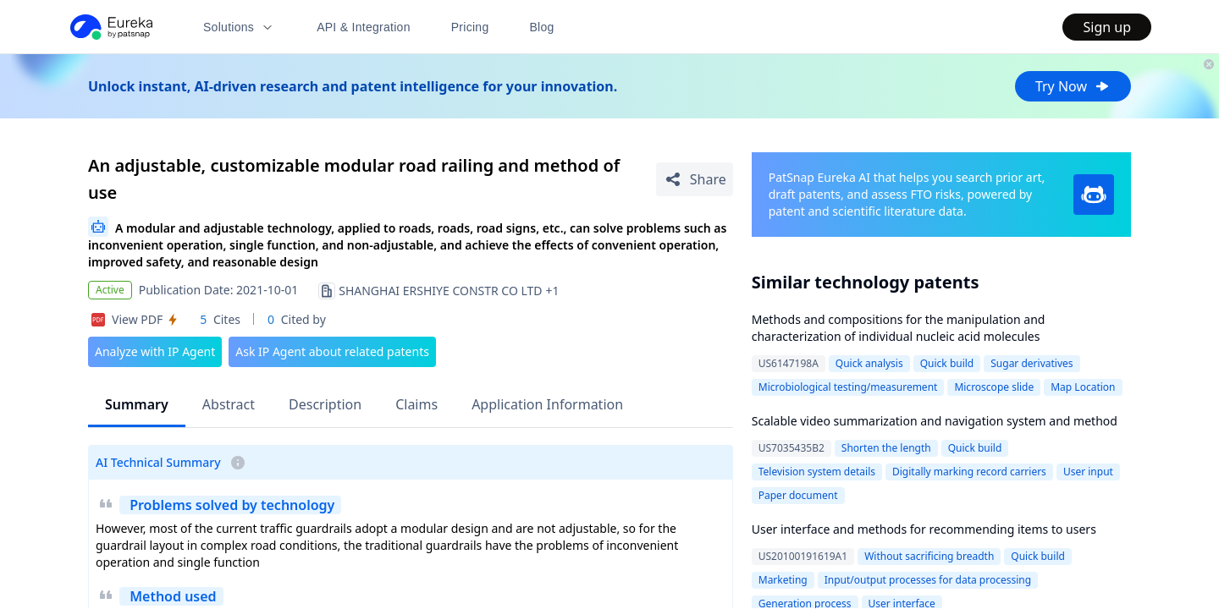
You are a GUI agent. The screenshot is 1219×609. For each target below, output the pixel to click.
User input (1088, 471)
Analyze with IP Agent (155, 351)
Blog (542, 27)
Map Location (1083, 387)
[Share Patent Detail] (694, 179)
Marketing (783, 580)
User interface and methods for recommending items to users (924, 529)
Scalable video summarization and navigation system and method (934, 421)
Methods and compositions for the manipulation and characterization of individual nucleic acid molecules (898, 327)
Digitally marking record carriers (969, 471)
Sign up (1107, 27)
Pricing (470, 27)
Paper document (798, 495)
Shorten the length (886, 448)
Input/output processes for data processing (928, 580)
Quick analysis (869, 363)
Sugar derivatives (1031, 363)
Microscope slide (994, 387)
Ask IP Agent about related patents (332, 351)
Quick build (947, 363)
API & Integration (364, 27)
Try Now (1073, 86)
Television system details (816, 471)
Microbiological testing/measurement (848, 387)
